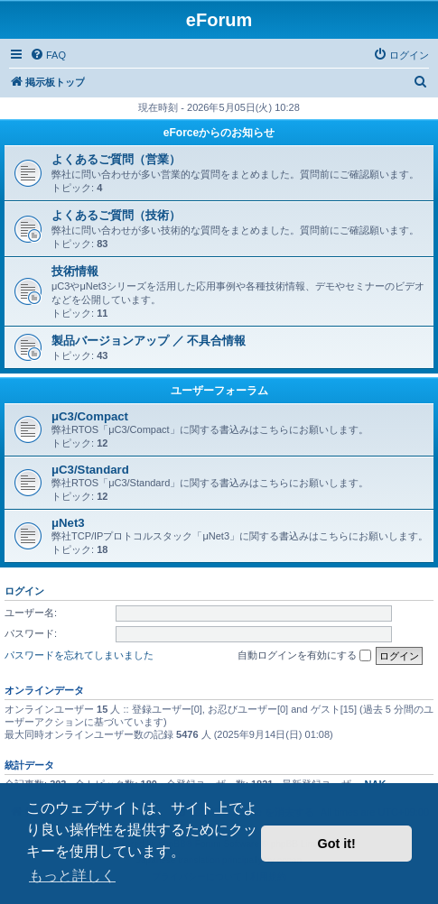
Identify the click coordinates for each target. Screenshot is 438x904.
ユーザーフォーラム (219, 390)
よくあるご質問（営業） (116, 159)
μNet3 (68, 523)
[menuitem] (48, 55)
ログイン (24, 591)
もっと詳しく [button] (72, 875)
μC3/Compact (89, 416)
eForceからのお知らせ (219, 132)
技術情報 (74, 271)
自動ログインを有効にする (304, 656)
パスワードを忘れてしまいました (79, 655)
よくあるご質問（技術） (116, 215)
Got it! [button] (337, 843)
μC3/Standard (90, 469)
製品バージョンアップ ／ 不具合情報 (148, 340)
